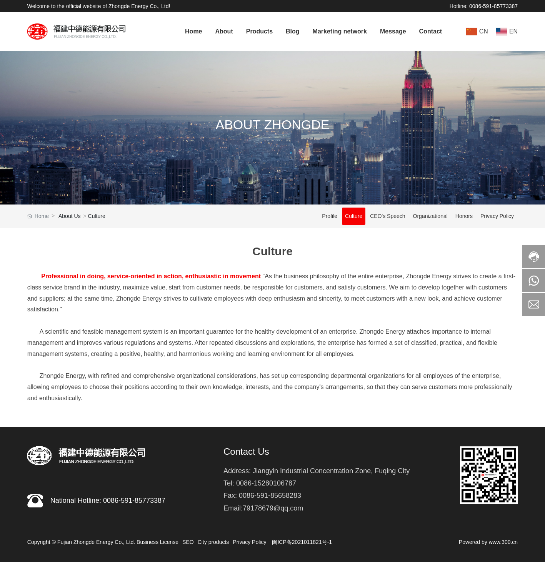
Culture (353, 216)
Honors (464, 216)
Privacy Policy (497, 216)
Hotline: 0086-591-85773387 (484, 6)
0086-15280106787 (266, 483)
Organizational (430, 216)
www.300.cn (503, 542)
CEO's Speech (387, 216)
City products (213, 542)
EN (513, 31)
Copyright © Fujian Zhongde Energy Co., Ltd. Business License (102, 542)
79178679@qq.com (273, 508)
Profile (329, 216)
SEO (188, 542)
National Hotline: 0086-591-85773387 (107, 500)
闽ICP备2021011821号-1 (302, 542)
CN (483, 31)
